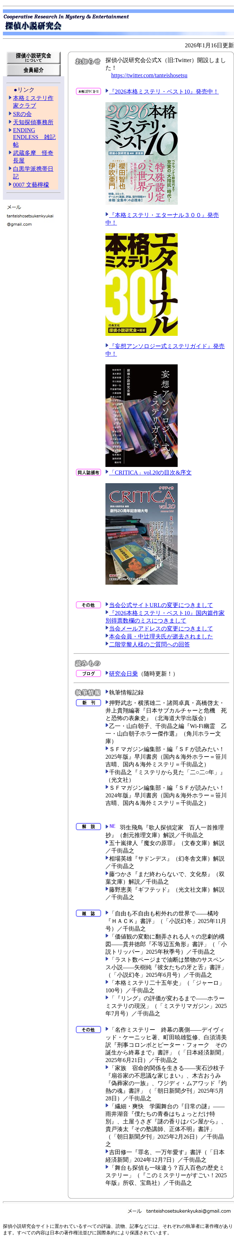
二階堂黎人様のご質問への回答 (149, 644)
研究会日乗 (123, 674)
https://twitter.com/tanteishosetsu (149, 75)
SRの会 (22, 114)
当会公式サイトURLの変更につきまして (161, 605)
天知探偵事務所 (33, 122)
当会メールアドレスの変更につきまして (161, 628)
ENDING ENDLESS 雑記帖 (34, 137)
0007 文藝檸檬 (31, 185)
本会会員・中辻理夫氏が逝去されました (161, 636)
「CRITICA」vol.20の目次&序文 (150, 472)
